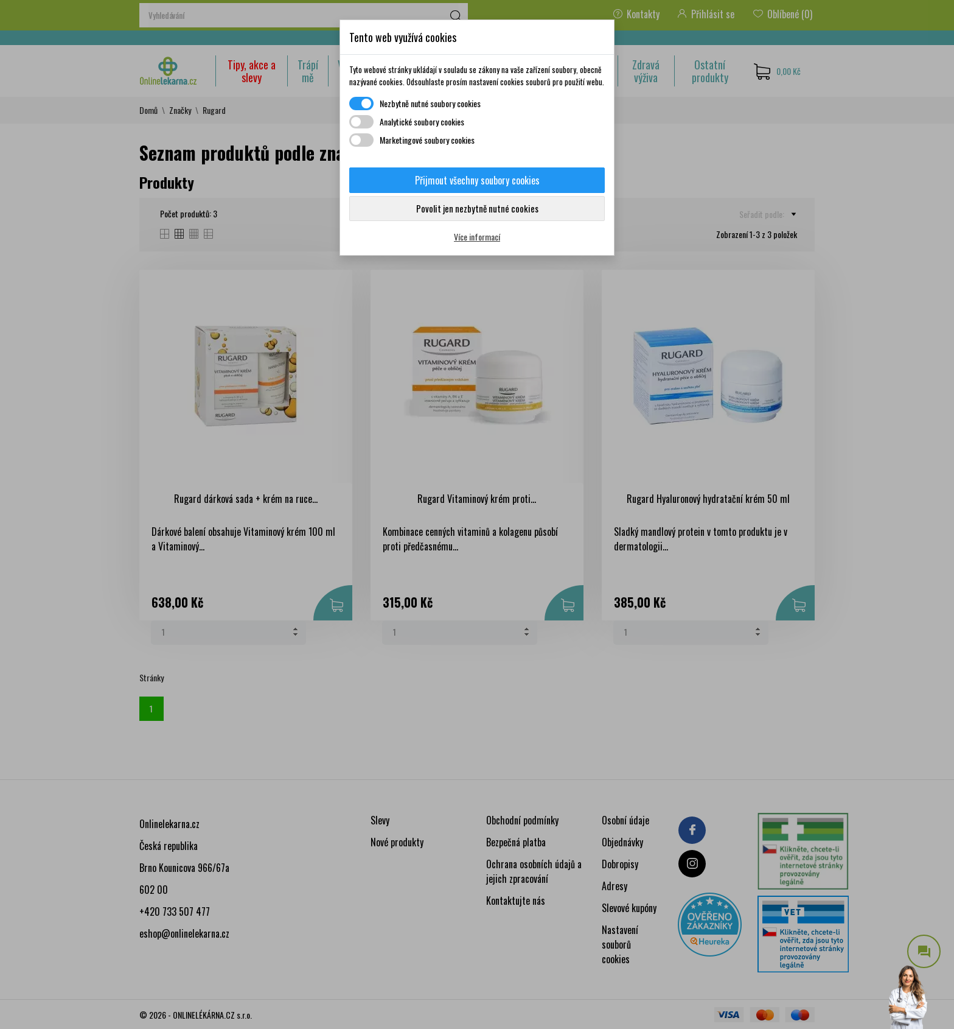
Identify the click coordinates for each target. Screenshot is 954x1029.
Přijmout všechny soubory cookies (477, 180)
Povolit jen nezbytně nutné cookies (477, 208)
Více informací (477, 236)
